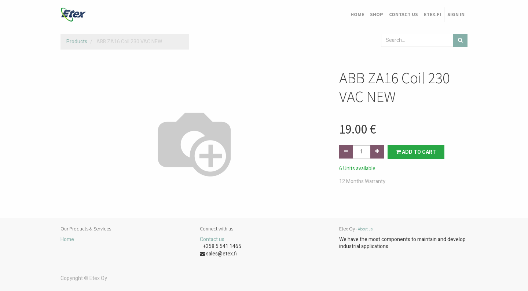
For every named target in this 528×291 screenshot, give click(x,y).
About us (365, 229)
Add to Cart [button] (416, 152)
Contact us (212, 239)
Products (76, 42)
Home (67, 239)
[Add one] (377, 152)
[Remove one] (346, 152)
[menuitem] (357, 14)
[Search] (460, 40)
